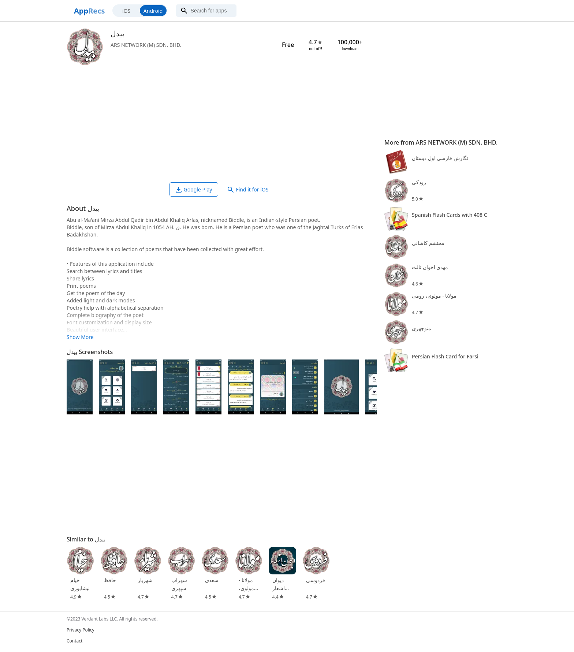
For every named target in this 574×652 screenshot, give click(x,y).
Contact (74, 641)
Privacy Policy (80, 630)
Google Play (194, 189)
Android (153, 10)
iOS (126, 10)
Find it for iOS (248, 189)
